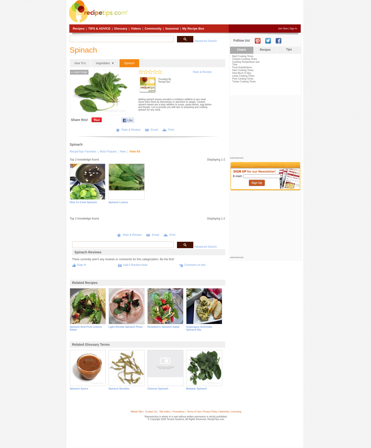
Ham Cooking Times (243, 70)
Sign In (293, 28)
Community (153, 28)
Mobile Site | (137, 411)
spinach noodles (119, 388)
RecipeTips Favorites (83, 151)
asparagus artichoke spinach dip (199, 328)
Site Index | (165, 411)
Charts (241, 49)
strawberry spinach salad (163, 326)
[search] (121, 39)
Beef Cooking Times (243, 56)
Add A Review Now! (135, 265)
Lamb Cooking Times (243, 76)
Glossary (120, 28)
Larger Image (79, 72)
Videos (136, 28)
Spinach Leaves (118, 202)
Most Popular (108, 151)
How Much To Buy (241, 73)
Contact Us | (151, 411)
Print (171, 129)
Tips (289, 49)
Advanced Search (205, 41)
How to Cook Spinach (83, 202)
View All (134, 151)
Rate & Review (202, 72)
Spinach (129, 63)
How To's (80, 63)
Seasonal (172, 28)
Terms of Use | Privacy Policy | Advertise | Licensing (214, 411)
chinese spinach (157, 388)
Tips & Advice (99, 28)
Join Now (283, 28)
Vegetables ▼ (105, 63)
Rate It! (81, 265)
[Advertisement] (215, 12)
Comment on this (195, 265)
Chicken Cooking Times (244, 59)
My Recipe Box (193, 28)
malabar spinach (196, 388)
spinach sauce (79, 388)
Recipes (79, 28)
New (123, 151)
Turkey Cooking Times (244, 81)
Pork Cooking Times (242, 78)
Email (154, 129)
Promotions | (179, 411)
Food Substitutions (242, 67)
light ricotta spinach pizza (126, 326)
